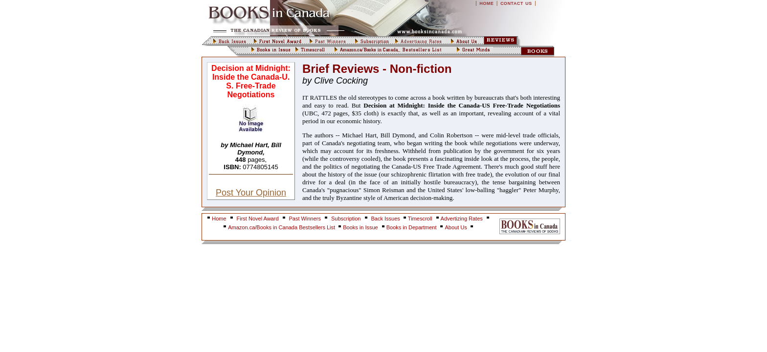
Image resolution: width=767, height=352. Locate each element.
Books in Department (411, 227)
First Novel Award (258, 218)
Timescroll (420, 218)
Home (219, 218)
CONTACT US (516, 3)
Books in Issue (360, 227)
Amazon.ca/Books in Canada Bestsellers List (282, 227)
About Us (456, 227)
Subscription (346, 218)
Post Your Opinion (251, 193)
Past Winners (305, 218)
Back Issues (386, 218)
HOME (486, 3)
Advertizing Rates (462, 218)
